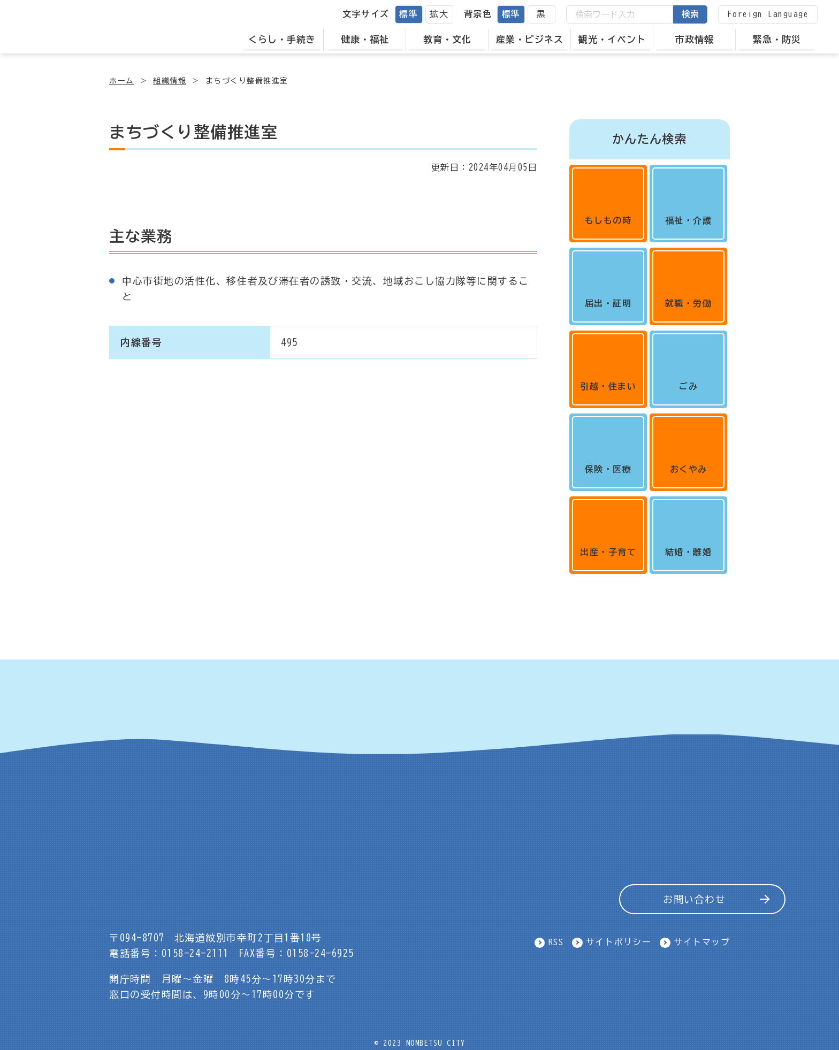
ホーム (121, 81)
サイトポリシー (619, 942)
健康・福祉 (365, 39)
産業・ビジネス (529, 39)
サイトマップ (702, 942)
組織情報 (169, 81)
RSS (556, 942)
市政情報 (694, 39)
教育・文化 (447, 39)
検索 (690, 14)
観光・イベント (612, 39)
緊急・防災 (777, 39)
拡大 (439, 14)
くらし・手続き (282, 39)
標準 (408, 14)
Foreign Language (768, 14)
